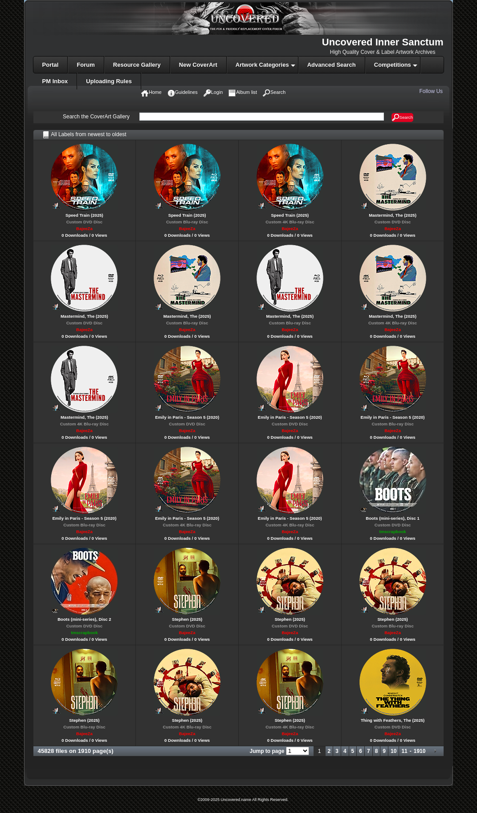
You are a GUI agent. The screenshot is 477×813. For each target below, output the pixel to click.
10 (393, 751)
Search (402, 117)
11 (404, 751)
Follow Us (431, 91)
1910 (420, 751)
